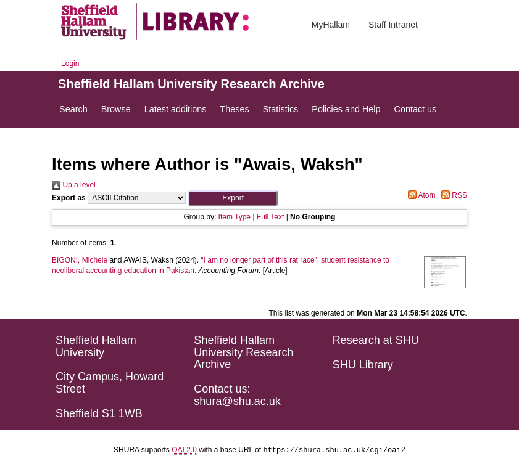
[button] (233, 198)
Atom (420, 195)
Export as (69, 197)
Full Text (270, 217)
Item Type (234, 217)
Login (70, 63)
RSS (452, 195)
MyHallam (331, 25)
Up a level (74, 185)
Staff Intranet (393, 25)
